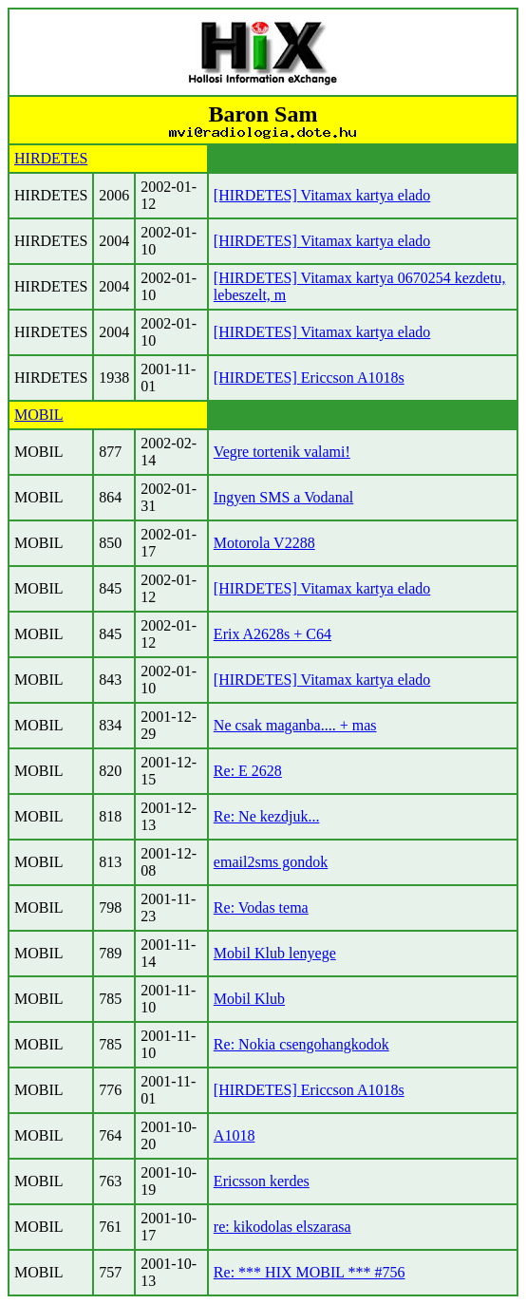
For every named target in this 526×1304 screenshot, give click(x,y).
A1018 (234, 1135)
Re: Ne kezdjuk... (267, 816)
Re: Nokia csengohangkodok (301, 1044)
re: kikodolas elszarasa (282, 1227)
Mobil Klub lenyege (275, 953)
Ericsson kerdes (262, 1181)
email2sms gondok (271, 862)
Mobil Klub (249, 999)
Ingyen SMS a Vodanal (283, 497)
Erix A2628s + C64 (272, 634)
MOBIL (39, 414)
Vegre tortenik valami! (282, 452)
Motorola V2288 (264, 543)
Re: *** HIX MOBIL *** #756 (309, 1272)
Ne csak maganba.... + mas (295, 725)
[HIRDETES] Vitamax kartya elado (322, 195)
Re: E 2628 (248, 771)
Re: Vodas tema (261, 907)
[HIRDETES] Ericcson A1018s (309, 377)
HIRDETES (50, 158)
